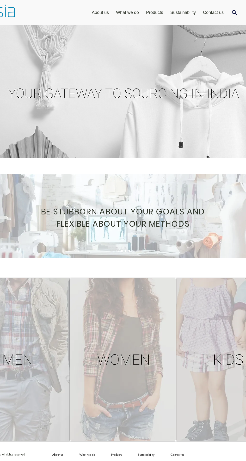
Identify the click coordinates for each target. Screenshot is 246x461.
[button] (154, 12)
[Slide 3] (125, 251)
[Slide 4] (129, 251)
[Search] (234, 12)
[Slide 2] (122, 251)
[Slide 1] (118, 251)
